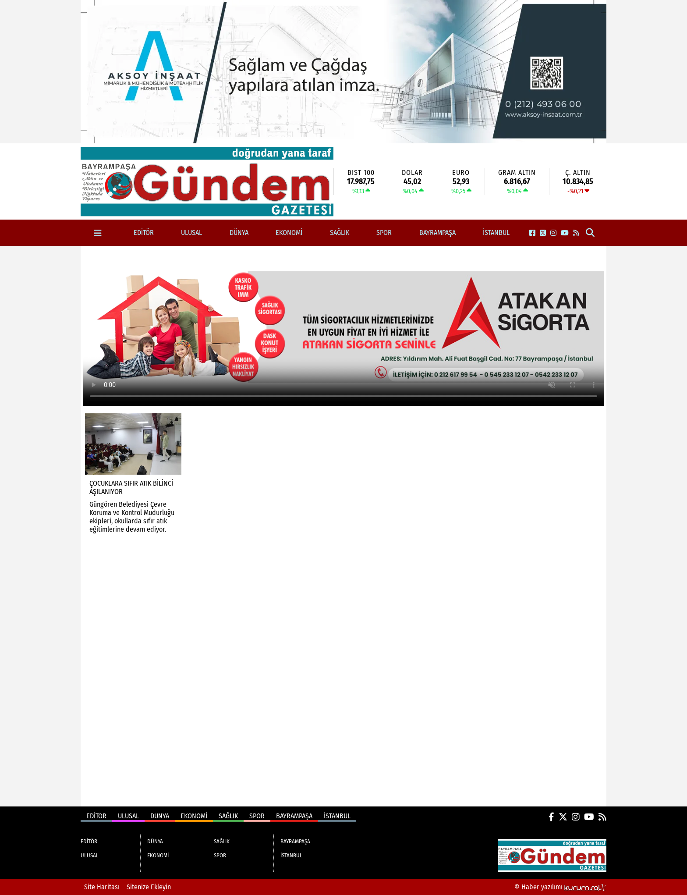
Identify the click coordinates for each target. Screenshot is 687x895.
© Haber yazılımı (560, 887)
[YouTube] (565, 233)
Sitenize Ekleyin (149, 887)
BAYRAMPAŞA (437, 232)
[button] (590, 233)
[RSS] (576, 233)
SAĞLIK (339, 232)
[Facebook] (532, 233)
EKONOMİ (289, 232)
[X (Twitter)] (543, 233)
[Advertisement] (40, 377)
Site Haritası (102, 887)
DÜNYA (239, 232)
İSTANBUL (496, 232)
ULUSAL (191, 232)
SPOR (384, 232)
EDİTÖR (144, 232)
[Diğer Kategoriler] (97, 233)
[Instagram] (553, 233)
